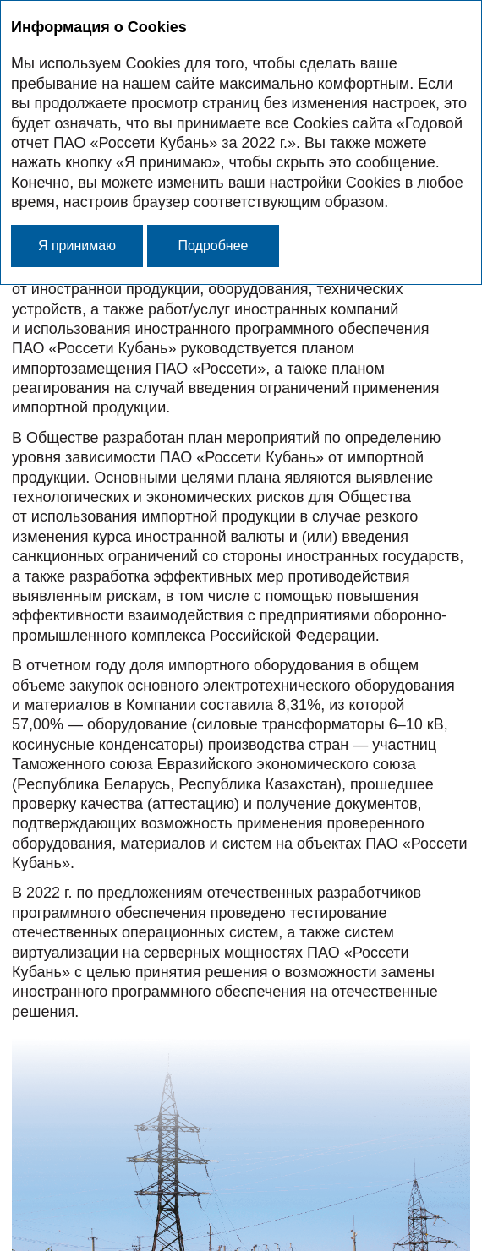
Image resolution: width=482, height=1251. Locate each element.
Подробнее (213, 245)
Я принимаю (77, 245)
